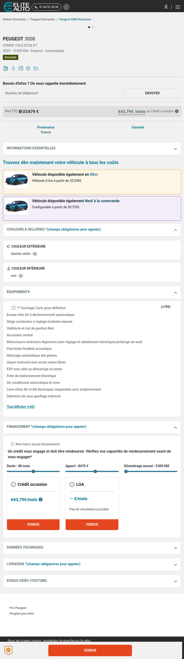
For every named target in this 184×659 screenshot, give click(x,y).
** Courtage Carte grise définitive (41, 308)
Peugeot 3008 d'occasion (75, 19)
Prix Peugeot (18, 608)
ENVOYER (152, 93)
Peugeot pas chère (22, 613)
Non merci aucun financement (38, 444)
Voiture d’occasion (16, 19)
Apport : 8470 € (76, 466)
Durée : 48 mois (18, 466)
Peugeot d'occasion (44, 19)
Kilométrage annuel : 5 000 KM (146, 466)
